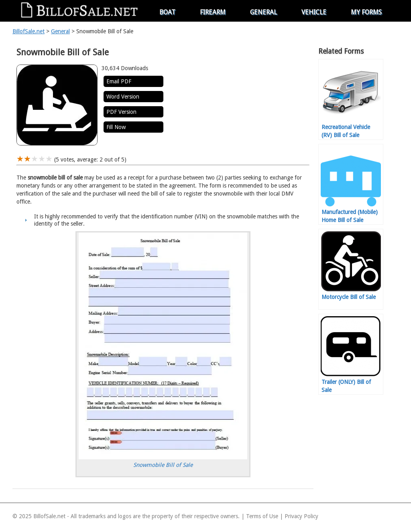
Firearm (213, 12)
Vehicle (313, 12)
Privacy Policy (301, 516)
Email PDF (118, 81)
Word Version (122, 96)
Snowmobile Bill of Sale (163, 465)
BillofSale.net (28, 31)
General (263, 12)
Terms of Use (262, 516)
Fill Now (116, 127)
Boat (167, 12)
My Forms (366, 12)
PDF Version (121, 112)
